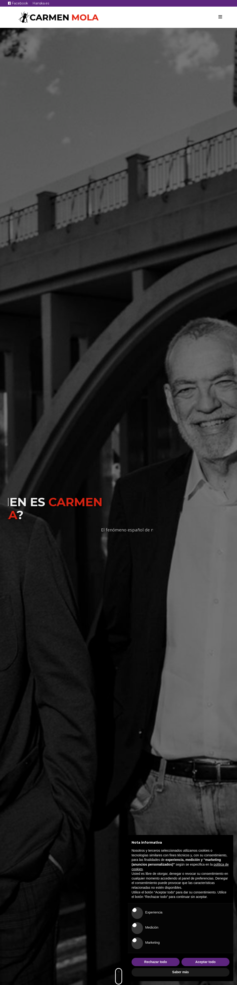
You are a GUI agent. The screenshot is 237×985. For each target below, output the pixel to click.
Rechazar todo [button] (155, 962)
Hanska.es (40, 3)
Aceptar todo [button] (205, 962)
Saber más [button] (180, 972)
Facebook (18, 3)
